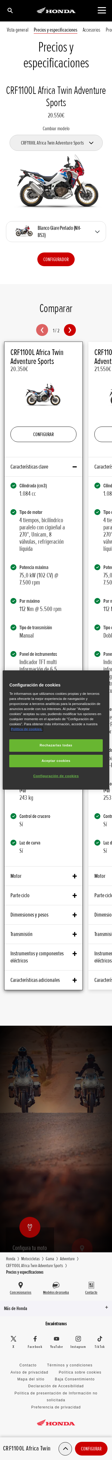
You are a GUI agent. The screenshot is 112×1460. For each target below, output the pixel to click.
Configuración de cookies (56, 776)
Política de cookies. (26, 729)
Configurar (91, 1448)
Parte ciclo (43, 895)
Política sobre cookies (80, 1372)
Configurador (56, 259)
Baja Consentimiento (75, 1379)
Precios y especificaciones (55, 30)
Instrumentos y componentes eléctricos (43, 957)
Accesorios (91, 30)
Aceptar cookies (56, 760)
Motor (43, 876)
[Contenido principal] (101, 10)
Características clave (43, 466)
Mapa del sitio (31, 1379)
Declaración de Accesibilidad (56, 1386)
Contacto (28, 1365)
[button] (42, 330)
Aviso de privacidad (29, 1372)
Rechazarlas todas (56, 745)
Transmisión (43, 934)
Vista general (17, 30)
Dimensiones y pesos (43, 914)
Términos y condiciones (69, 1365)
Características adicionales (43, 980)
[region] (56, 730)
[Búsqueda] (9, 10)
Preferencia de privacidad (56, 1407)
